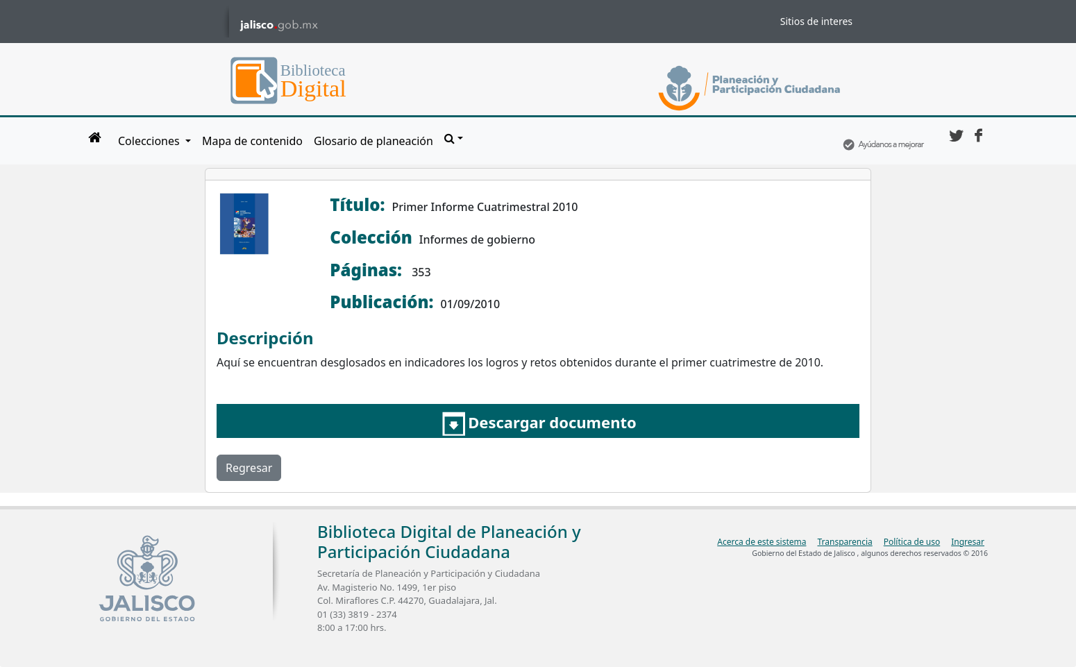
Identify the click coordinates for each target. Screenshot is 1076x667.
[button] (454, 138)
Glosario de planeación (373, 141)
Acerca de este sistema (761, 542)
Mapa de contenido (252, 141)
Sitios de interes (816, 21)
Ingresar (967, 542)
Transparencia (844, 542)
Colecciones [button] (150, 141)
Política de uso (912, 542)
